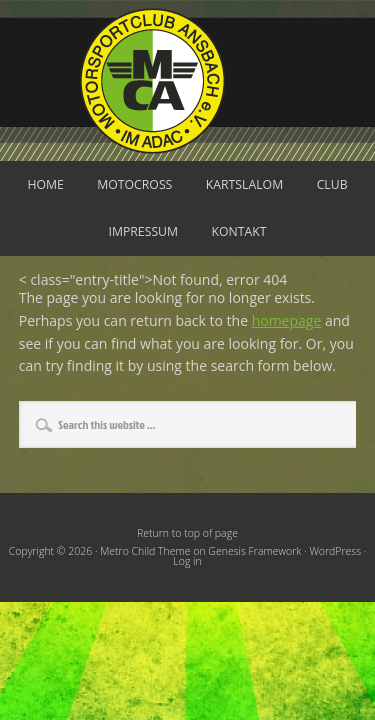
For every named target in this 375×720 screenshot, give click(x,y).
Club (332, 184)
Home (45, 184)
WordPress (335, 551)
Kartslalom (244, 184)
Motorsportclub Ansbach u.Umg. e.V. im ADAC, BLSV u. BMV (187, 80)
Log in (187, 561)
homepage (287, 320)
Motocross (134, 184)
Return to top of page (187, 533)
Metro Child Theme (145, 551)
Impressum (143, 231)
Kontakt (239, 231)
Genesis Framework (254, 551)
